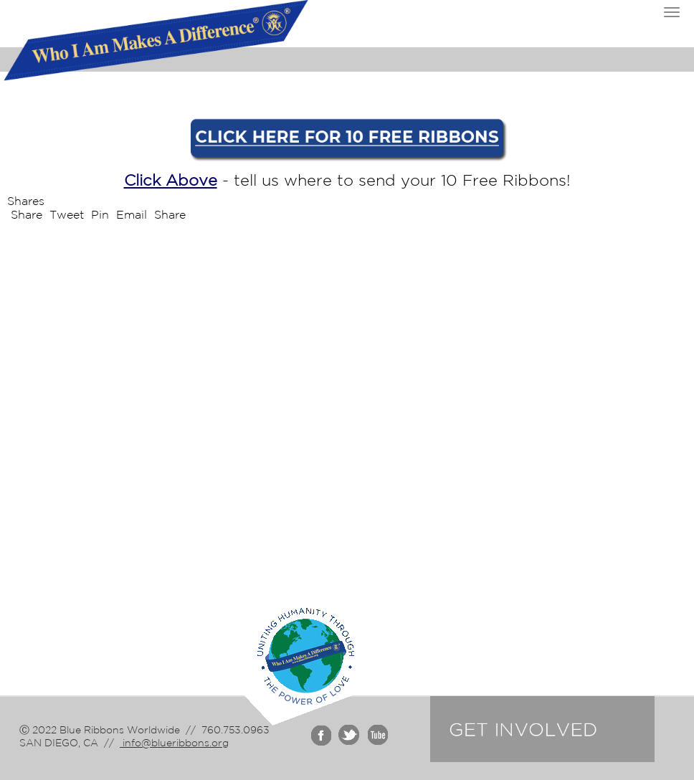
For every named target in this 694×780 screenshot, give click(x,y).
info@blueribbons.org (174, 742)
